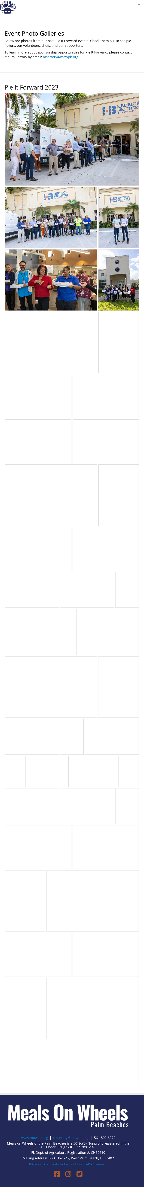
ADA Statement (96, 1164)
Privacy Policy (38, 1164)
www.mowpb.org (34, 1137)
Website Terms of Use (67, 1164)
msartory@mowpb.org (60, 57)
